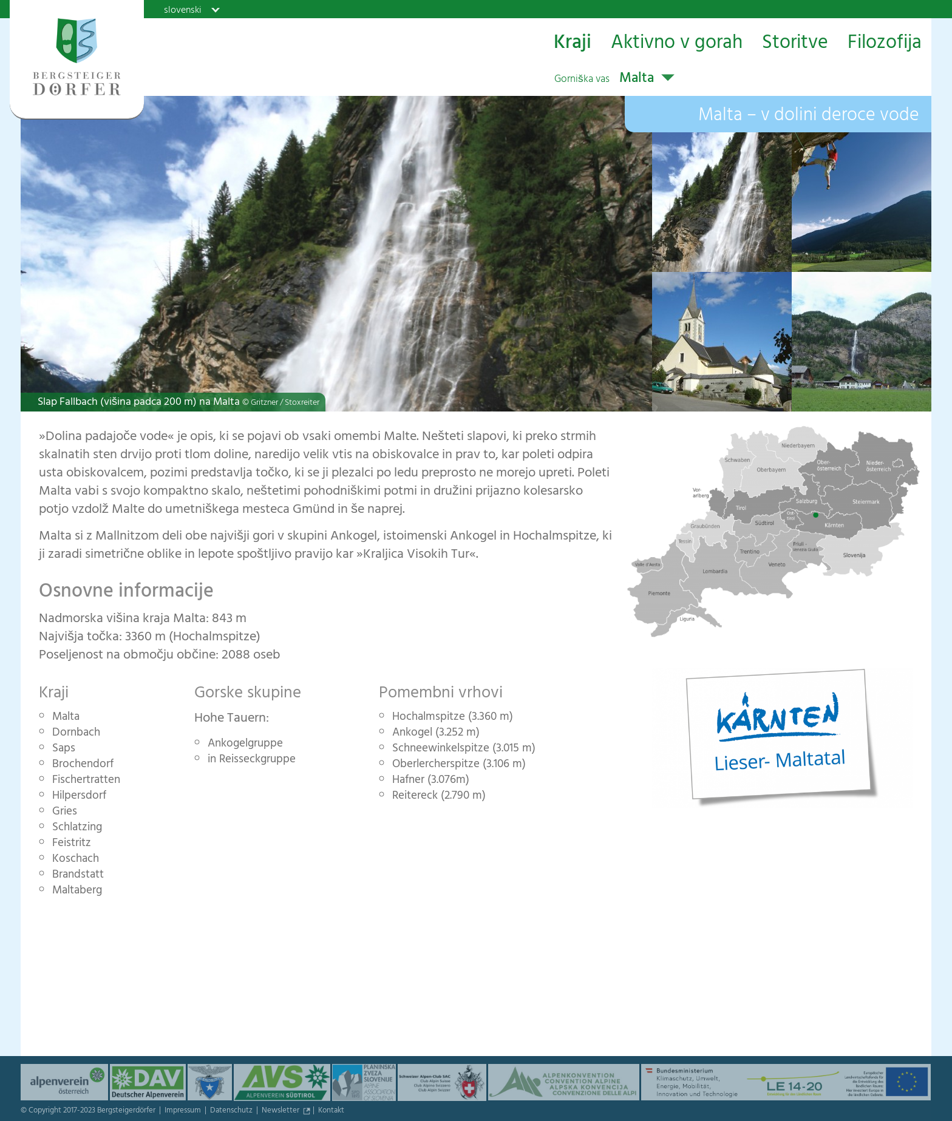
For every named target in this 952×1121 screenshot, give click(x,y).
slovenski (183, 9)
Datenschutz (232, 1111)
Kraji (572, 43)
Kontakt (331, 1111)
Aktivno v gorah (677, 43)
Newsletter (281, 1111)
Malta (604, 79)
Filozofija (885, 43)
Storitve (795, 43)
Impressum (184, 1111)
